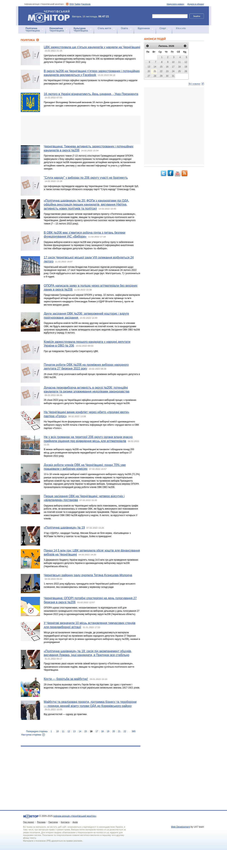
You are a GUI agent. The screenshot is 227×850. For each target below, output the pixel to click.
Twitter (77, 4)
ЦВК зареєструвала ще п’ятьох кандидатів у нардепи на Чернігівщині (92, 47)
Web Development (180, 827)
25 (179, 71)
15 (85, 731)
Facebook (85, 4)
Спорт (163, 28)
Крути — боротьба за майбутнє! (66, 679)
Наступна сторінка (31, 734)
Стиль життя (104, 28)
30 (167, 76)
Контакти (65, 822)
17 (96, 731)
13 (74, 731)
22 (125, 731)
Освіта (124, 28)
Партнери (53, 822)
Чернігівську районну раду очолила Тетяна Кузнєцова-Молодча (88, 575)
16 (91, 731)
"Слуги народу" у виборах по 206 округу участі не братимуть (86, 177)
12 (68, 731)
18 (102, 731)
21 (119, 731)
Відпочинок (144, 28)
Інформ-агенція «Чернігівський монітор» (50, 15)
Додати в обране (195, 4)
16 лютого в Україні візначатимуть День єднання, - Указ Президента (91, 94)
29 (161, 76)
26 (185, 71)
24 (173, 71)
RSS (72, 4)
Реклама (41, 822)
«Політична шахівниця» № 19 (64, 527)
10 (57, 731)
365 (134, 731)
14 (80, 731)
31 (173, 76)
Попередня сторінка (37, 731)
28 (155, 76)
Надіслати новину (175, 4)
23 (167, 71)
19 (108, 731)
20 (113, 731)
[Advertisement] (80, 130)
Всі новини (194, 84)
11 (63, 731)
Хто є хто (181, 28)
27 (148, 76)
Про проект (28, 822)
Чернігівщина (33, 29)
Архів (75, 822)
